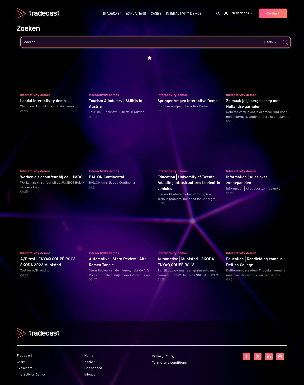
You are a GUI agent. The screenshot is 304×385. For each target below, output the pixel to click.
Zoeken (89, 362)
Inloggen (90, 375)
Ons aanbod (93, 368)
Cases (156, 13)
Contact (273, 13)
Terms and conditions (169, 362)
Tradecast (111, 13)
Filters (270, 42)
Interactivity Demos (184, 13)
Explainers (136, 13)
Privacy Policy (163, 356)
